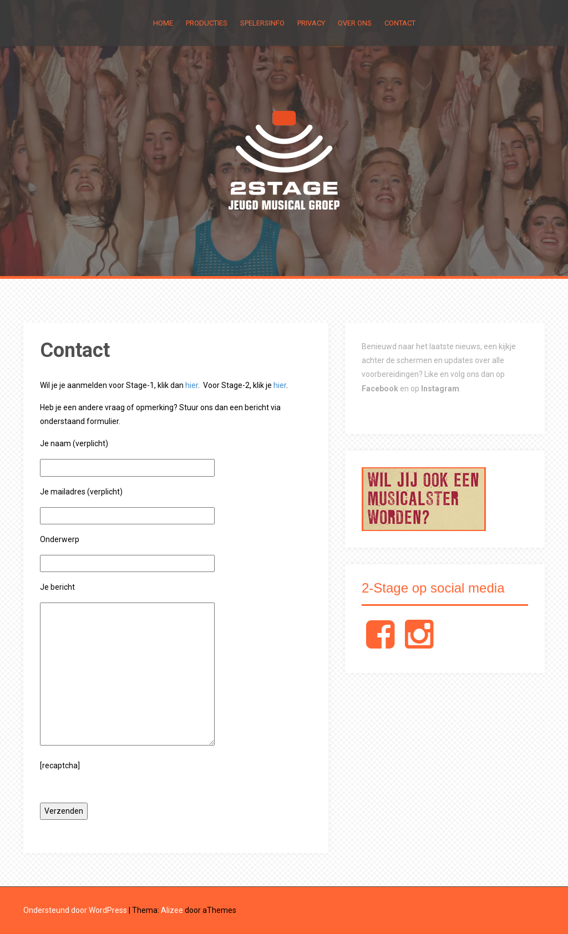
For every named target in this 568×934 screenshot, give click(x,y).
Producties (206, 23)
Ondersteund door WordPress (75, 910)
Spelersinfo (262, 23)
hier (191, 385)
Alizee (172, 910)
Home (163, 23)
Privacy (311, 23)
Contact (399, 23)
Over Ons (355, 23)
